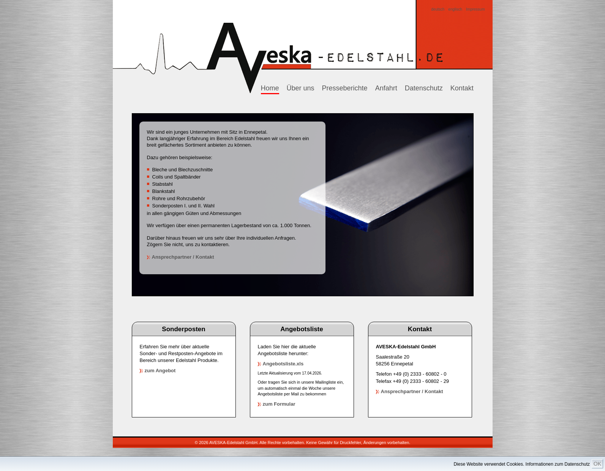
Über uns (300, 88)
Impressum (475, 9)
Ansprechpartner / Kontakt (183, 257)
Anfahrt (386, 88)
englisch (455, 9)
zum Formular (279, 404)
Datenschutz (424, 88)
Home (270, 88)
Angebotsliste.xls (283, 364)
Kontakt (462, 88)
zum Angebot (160, 370)
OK (597, 464)
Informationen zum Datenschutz (558, 464)
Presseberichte (345, 88)
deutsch (437, 9)
